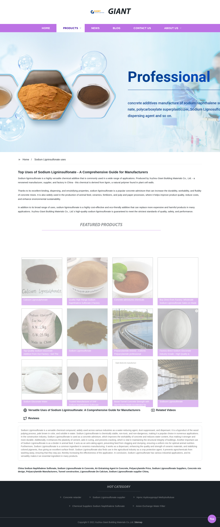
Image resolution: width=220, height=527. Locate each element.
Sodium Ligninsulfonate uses (50, 159)
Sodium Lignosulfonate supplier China (128, 471)
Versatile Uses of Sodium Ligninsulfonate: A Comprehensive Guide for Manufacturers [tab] (81, 410)
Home (46, 28)
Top (212, 518)
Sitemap (138, 522)
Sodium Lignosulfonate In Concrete (75, 468)
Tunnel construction (68, 471)
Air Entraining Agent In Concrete (111, 468)
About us (171, 28)
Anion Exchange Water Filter (152, 506)
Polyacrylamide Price (140, 468)
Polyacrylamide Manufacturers (41, 471)
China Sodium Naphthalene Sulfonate (37, 468)
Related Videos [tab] (163, 410)
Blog (116, 28)
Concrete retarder (74, 497)
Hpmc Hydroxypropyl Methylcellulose (157, 497)
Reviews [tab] (31, 418)
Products (70, 28)
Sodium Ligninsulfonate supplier (110, 497)
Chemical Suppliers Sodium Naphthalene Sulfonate (100, 506)
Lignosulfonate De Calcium (94, 471)
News (95, 28)
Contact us (142, 28)
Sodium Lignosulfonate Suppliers (169, 468)
